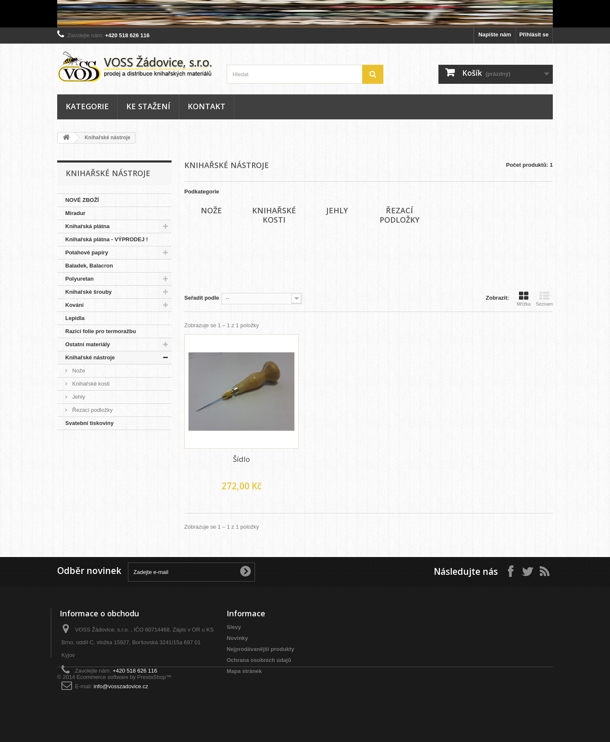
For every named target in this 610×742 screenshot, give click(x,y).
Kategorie (87, 106)
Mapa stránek (244, 671)
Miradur (75, 213)
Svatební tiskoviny (89, 423)
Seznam (544, 298)
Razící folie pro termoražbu (100, 331)
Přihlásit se (534, 34)
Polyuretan (79, 279)
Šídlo (241, 459)
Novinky (237, 638)
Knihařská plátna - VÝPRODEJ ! (106, 239)
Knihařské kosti (90, 384)
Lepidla (75, 318)
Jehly (78, 397)
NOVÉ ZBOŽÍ (82, 200)
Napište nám (494, 34)
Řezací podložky (92, 410)
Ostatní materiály (87, 344)
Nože (78, 370)
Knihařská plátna (87, 226)
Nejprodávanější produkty (260, 649)
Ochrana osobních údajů (259, 660)
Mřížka (524, 298)
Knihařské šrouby (88, 292)
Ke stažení (148, 106)
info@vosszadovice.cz (121, 686)
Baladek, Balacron (89, 265)
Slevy (234, 627)
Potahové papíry (86, 252)
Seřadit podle (201, 298)
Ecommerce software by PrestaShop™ (124, 719)
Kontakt (206, 106)
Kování (74, 305)
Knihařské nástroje (90, 357)
